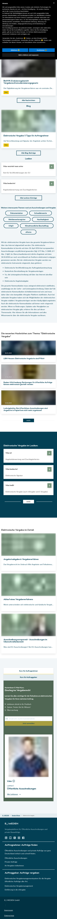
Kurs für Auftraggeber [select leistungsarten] (28, 677)
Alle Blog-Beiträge (28, 153)
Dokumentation (16, 213)
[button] (28, 414)
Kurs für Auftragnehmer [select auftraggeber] (28, 671)
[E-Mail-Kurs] (28, 718)
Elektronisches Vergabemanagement (19, 886)
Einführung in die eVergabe (15, 890)
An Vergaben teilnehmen (14, 865)
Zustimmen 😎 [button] (42, 50)
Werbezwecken (7, 21)
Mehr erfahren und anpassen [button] (28, 55)
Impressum (8, 910)
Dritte (47, 13)
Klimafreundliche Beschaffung (36, 226)
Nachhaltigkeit (43, 219)
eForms (28, 232)
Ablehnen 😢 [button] (15, 50)
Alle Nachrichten (28, 100)
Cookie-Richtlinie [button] (14, 11)
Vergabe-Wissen (16, 815)
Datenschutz (9, 915)
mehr (28, 420)
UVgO (11, 226)
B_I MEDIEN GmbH (12, 900)
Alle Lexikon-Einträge (28, 198)
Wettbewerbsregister (17, 219)
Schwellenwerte (40, 213)
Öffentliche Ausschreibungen (16, 858)
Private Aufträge (11, 862)
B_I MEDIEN (5, 815)
